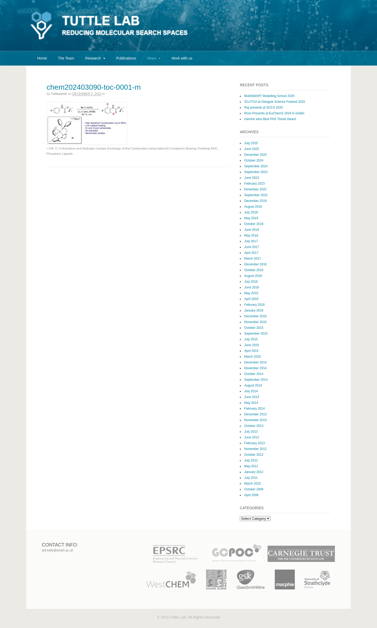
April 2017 (251, 253)
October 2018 (253, 224)
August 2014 (253, 385)
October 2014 (253, 374)
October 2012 (253, 455)
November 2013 (255, 420)
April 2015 (251, 351)
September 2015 (256, 333)
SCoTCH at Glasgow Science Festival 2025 (274, 102)
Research (93, 58)
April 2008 (251, 495)
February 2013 (254, 443)
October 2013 (253, 426)
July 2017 (251, 241)
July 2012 (251, 460)
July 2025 (251, 143)
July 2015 (251, 339)
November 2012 (255, 449)
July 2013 (251, 431)
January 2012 (253, 472)
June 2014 (251, 397)
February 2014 (254, 408)
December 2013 (255, 414)
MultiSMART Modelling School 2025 (269, 96)
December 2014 (255, 362)
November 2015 (255, 322)
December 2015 (255, 316)
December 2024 (255, 155)
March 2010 (252, 483)
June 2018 (251, 230)
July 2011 (251, 478)
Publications (126, 58)
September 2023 (256, 172)
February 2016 (254, 305)
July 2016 (251, 281)
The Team (66, 58)
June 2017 (251, 247)
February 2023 (254, 183)
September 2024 (256, 166)
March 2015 (252, 356)
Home (42, 58)
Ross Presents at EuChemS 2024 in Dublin (274, 113)
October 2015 (253, 328)
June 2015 (251, 345)
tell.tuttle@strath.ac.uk (57, 550)
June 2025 (251, 149)
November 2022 (255, 189)
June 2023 (251, 178)
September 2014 (256, 380)
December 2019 (255, 201)
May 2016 (251, 293)
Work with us (181, 58)
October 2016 (253, 270)
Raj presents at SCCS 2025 (263, 107)
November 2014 (255, 368)
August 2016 (253, 276)
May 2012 (251, 466)
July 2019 (251, 212)
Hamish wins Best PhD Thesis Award (270, 119)
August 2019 (253, 206)
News (151, 58)
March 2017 (252, 258)
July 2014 (251, 391)
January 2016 (253, 310)
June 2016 (251, 287)
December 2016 (255, 264)
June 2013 (251, 437)
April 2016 (251, 299)
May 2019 (251, 218)
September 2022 (256, 195)
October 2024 (253, 160)
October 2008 (253, 489)
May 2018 (251, 235)
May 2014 (251, 403)
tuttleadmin (59, 94)
